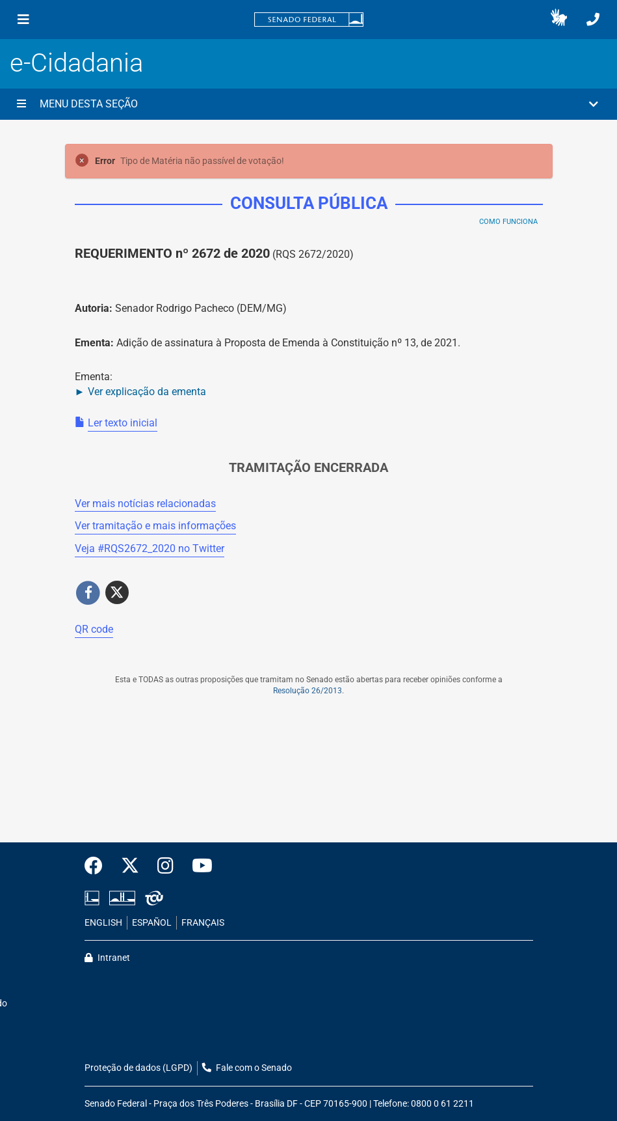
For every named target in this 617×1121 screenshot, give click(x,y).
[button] (558, 19)
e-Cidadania (76, 63)
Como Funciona (508, 221)
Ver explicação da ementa (147, 391)
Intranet (107, 957)
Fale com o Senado (247, 1067)
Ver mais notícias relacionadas (145, 503)
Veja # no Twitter (149, 548)
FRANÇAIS (202, 922)
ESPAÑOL (152, 922)
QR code (94, 629)
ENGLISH (103, 922)
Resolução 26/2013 (307, 690)
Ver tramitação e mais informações (155, 525)
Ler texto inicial (122, 423)
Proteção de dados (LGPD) (138, 1067)
